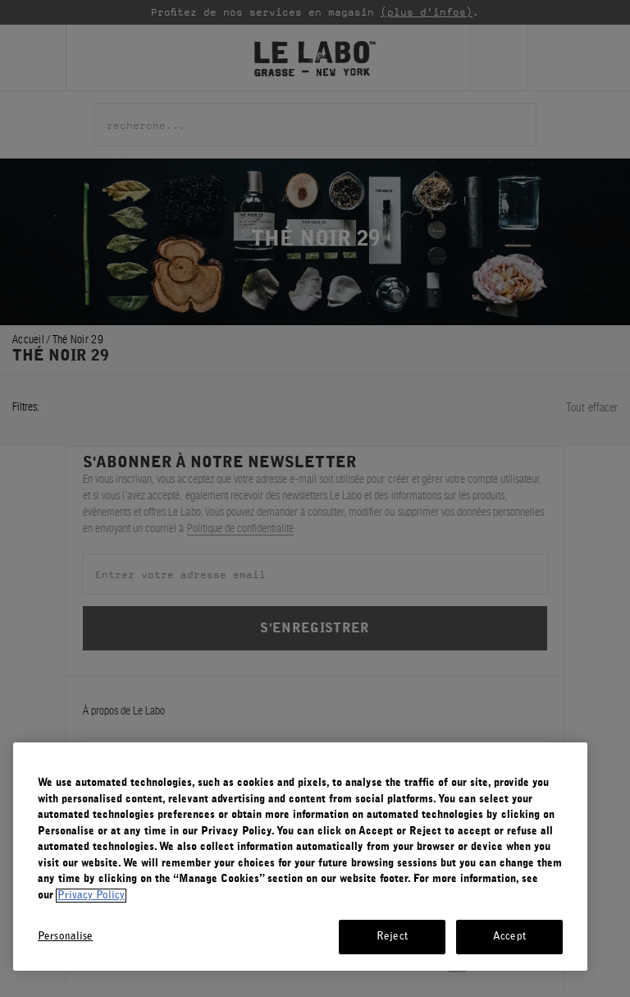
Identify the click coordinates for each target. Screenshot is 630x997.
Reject (392, 936)
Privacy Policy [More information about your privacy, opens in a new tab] (91, 895)
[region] (300, 856)
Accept (509, 936)
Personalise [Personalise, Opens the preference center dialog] (65, 936)
